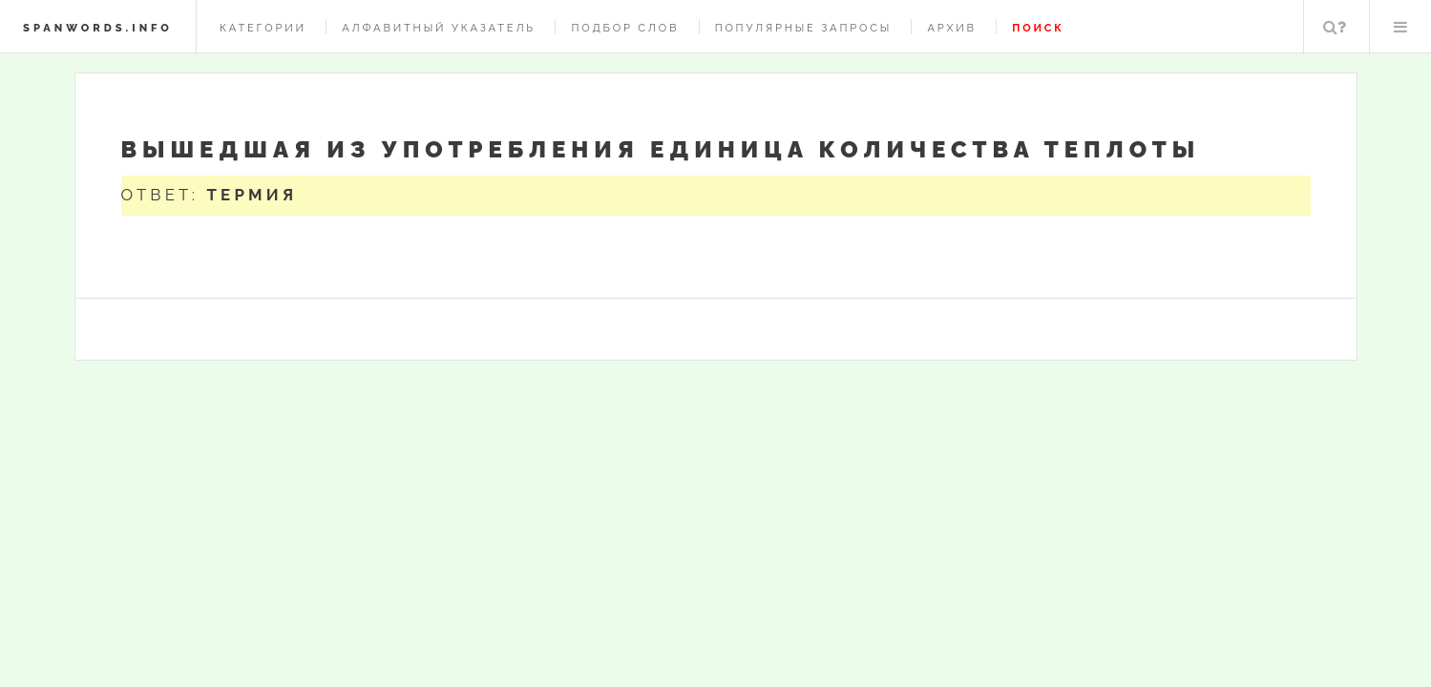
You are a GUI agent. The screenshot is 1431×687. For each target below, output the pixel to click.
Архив (951, 27)
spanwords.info (98, 27)
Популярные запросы (803, 27)
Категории (263, 27)
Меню (1400, 26)
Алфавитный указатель (439, 27)
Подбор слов (625, 27)
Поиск (1334, 26)
